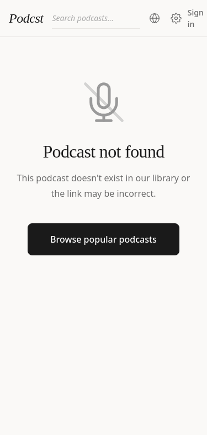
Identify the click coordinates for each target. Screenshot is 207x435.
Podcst (26, 18)
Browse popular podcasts (103, 239)
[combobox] (96, 18)
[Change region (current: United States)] (154, 18)
